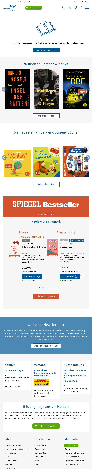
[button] (39, 288)
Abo (37, 464)
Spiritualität (40, 453)
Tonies (8, 457)
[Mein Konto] (69, 7)
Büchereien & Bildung (74, 453)
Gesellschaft (40, 445)
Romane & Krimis (13, 445)
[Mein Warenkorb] (81, 7)
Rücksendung (40, 396)
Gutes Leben (40, 449)
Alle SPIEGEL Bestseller (46, 296)
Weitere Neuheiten (46, 115)
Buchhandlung (71, 464)
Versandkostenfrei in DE (14, 2)
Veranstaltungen (72, 457)
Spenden (71, 445)
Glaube (8, 464)
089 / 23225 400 (14, 381)
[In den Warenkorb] (32, 276)
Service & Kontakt (81, 2)
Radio (37, 461)
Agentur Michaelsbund (74, 461)
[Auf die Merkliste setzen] (44, 276)
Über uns (68, 449)
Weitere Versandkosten (44, 390)
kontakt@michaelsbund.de (17, 378)
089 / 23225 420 (73, 391)
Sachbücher (10, 453)
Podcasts (39, 457)
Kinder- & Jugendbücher (16, 449)
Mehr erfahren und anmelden (46, 345)
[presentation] (4, 89)
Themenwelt (11, 461)
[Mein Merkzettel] (75, 7)
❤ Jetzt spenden (33, 8)
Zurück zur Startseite (46, 50)
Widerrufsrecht (41, 393)
